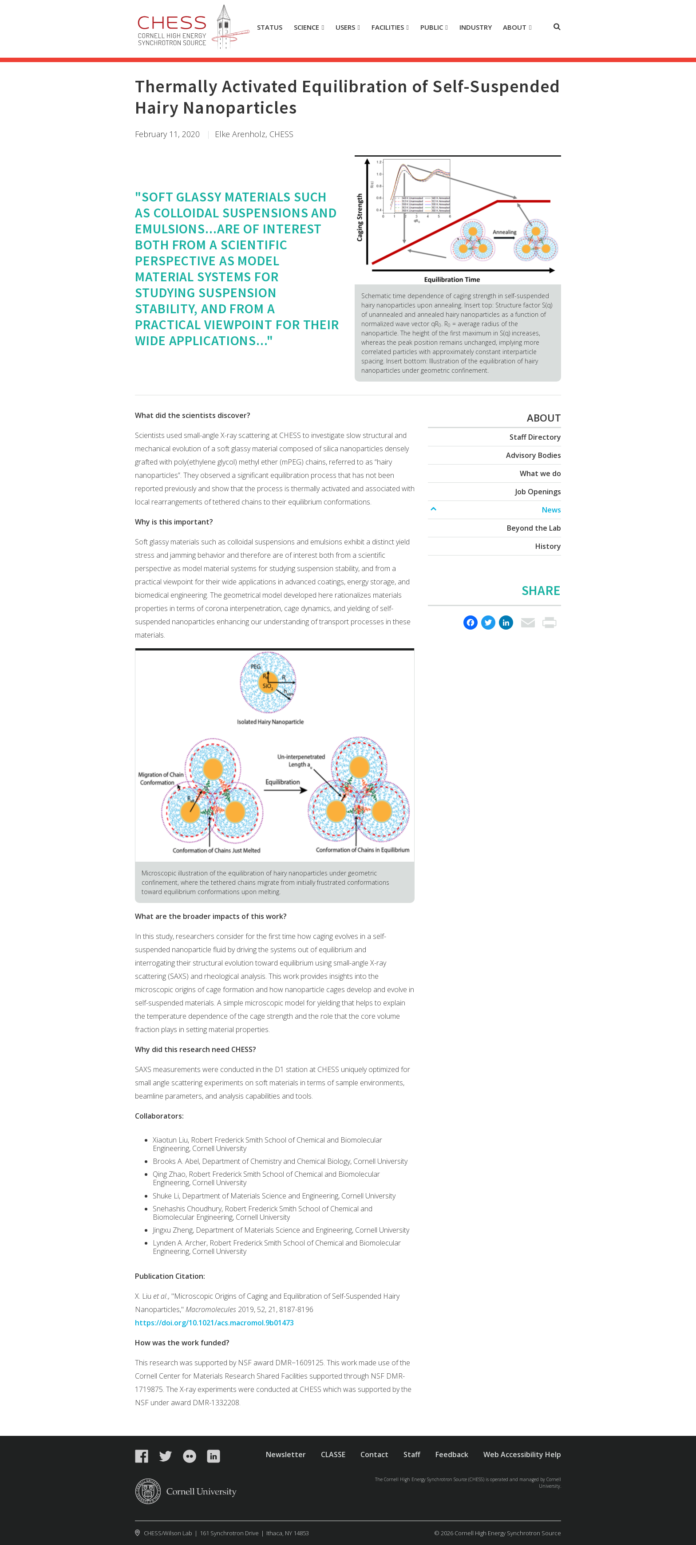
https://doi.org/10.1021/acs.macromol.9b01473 (214, 1323)
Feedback (451, 1454)
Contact (374, 1454)
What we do (540, 473)
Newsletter (286, 1454)
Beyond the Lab (534, 528)
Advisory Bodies (533, 455)
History (548, 546)
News (551, 510)
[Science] (309, 28)
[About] (517, 28)
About (544, 417)
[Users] (348, 28)
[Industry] (475, 28)
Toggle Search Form (557, 26)
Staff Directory (535, 437)
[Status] (270, 28)
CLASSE (333, 1454)
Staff (411, 1454)
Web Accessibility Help (522, 1454)
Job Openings (538, 492)
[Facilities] (390, 28)
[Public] (434, 28)
